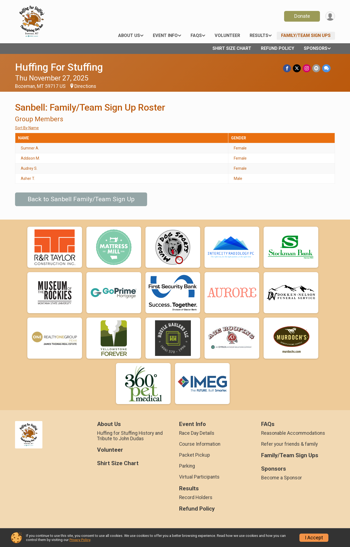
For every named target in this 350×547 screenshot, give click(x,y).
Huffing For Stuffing (59, 67)
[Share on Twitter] (297, 68)
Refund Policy (277, 48)
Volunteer (227, 35)
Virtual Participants (199, 477)
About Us (129, 35)
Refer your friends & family (289, 444)
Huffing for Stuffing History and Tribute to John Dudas (130, 435)
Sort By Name (27, 128)
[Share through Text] (326, 68)
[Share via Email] (316, 68)
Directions (85, 86)
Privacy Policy (79, 540)
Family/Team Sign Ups (306, 35)
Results (259, 35)
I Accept (314, 537)
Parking (187, 466)
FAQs (196, 35)
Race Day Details (196, 433)
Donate (302, 16)
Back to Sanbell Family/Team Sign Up (81, 199)
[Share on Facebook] (288, 68)
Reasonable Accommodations (293, 433)
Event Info (165, 35)
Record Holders (195, 497)
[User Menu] (330, 16)
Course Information (199, 444)
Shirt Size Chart (231, 48)
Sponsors (315, 48)
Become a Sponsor (281, 477)
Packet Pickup (194, 455)
